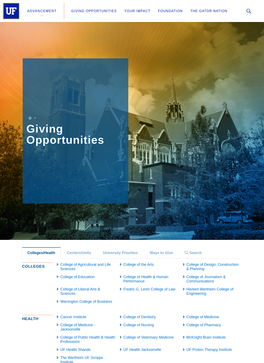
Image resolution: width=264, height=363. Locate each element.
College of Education (77, 277)
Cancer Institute (73, 317)
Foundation (170, 11)
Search (193, 253)
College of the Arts (138, 264)
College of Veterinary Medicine (148, 337)
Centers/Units (79, 253)
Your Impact (137, 11)
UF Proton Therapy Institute (209, 350)
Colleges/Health (41, 253)
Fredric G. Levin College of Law (149, 289)
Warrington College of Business (86, 301)
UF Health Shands (75, 350)
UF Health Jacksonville (142, 350)
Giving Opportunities (94, 11)
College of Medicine (202, 317)
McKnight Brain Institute (206, 337)
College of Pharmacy (203, 325)
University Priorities (120, 253)
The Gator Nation (208, 11)
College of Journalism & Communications (206, 279)
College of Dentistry (139, 317)
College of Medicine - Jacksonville (77, 327)
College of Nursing (138, 325)
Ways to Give (161, 253)
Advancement (42, 11)
